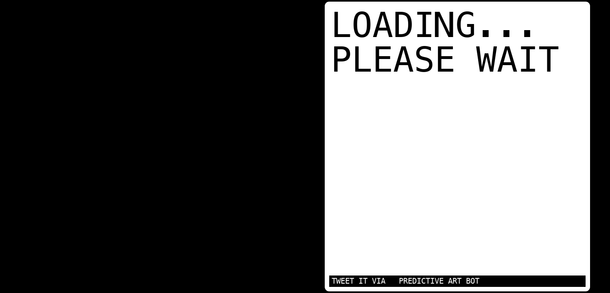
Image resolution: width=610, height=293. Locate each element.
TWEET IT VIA (358, 281)
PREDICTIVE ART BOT (439, 281)
